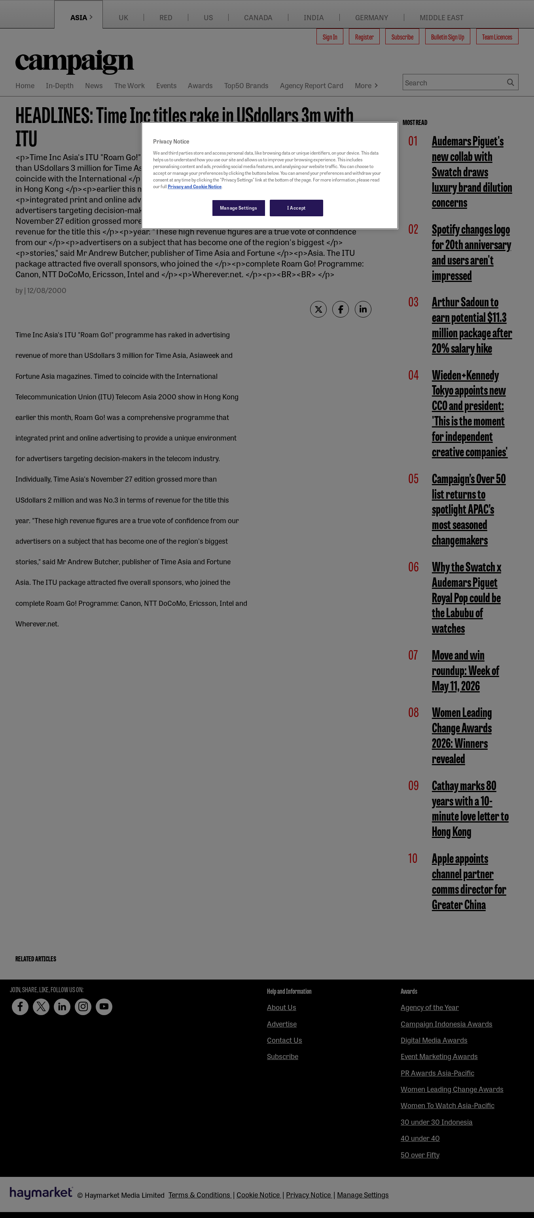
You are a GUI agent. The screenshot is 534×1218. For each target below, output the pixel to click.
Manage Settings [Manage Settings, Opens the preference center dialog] (239, 207)
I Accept (296, 207)
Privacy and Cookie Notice (195, 186)
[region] (269, 175)
